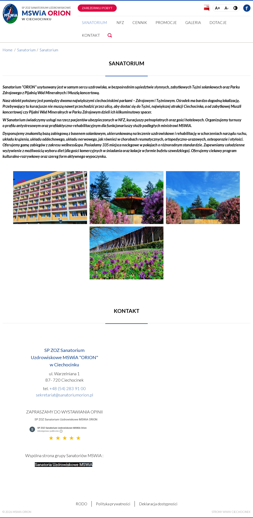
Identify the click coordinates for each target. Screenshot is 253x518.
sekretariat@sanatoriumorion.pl (64, 394)
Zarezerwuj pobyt (97, 8)
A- (227, 8)
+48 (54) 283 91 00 (67, 388)
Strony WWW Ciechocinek (231, 512)
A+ (217, 8)
